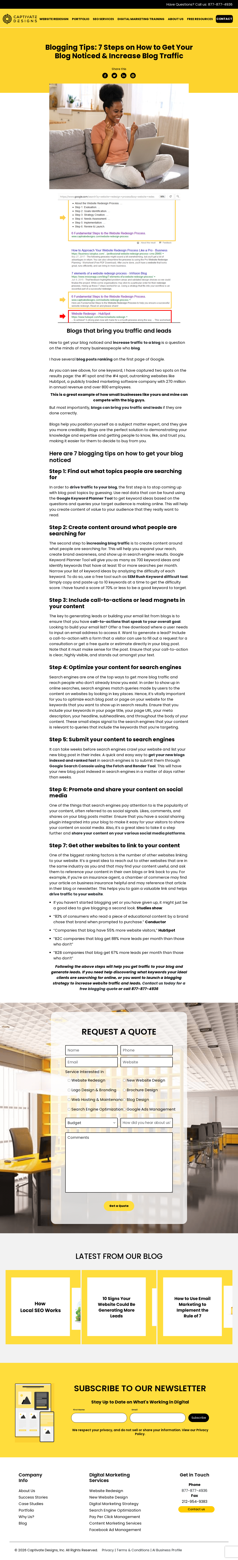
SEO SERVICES (103, 19)
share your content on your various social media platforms (128, 833)
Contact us (196, 1509)
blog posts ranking (94, 359)
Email (134, 1409)
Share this (119, 69)
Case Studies (31, 1503)
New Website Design (108, 1497)
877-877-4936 (220, 4)
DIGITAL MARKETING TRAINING (141, 19)
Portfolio (26, 1510)
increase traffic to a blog (136, 342)
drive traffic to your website (76, 894)
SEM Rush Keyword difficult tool (157, 576)
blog (135, 348)
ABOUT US (176, 19)
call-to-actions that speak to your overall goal (135, 621)
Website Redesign (106, 1490)
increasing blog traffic (108, 543)
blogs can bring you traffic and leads (126, 407)
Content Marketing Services (115, 1523)
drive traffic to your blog (93, 487)
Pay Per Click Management (114, 1516)
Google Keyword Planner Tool (85, 498)
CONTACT (224, 19)
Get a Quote (119, 1206)
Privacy (108, 1550)
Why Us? (26, 1516)
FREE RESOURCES (200, 19)
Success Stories (33, 1497)
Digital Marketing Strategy (114, 1503)
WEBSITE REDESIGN (53, 19)
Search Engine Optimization (115, 1510)
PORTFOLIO (80, 19)
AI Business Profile (167, 1550)
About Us (27, 1490)
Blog (23, 1523)
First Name (79, 1409)
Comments (119, 1162)
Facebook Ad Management (115, 1529)
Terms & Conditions (133, 1550)
